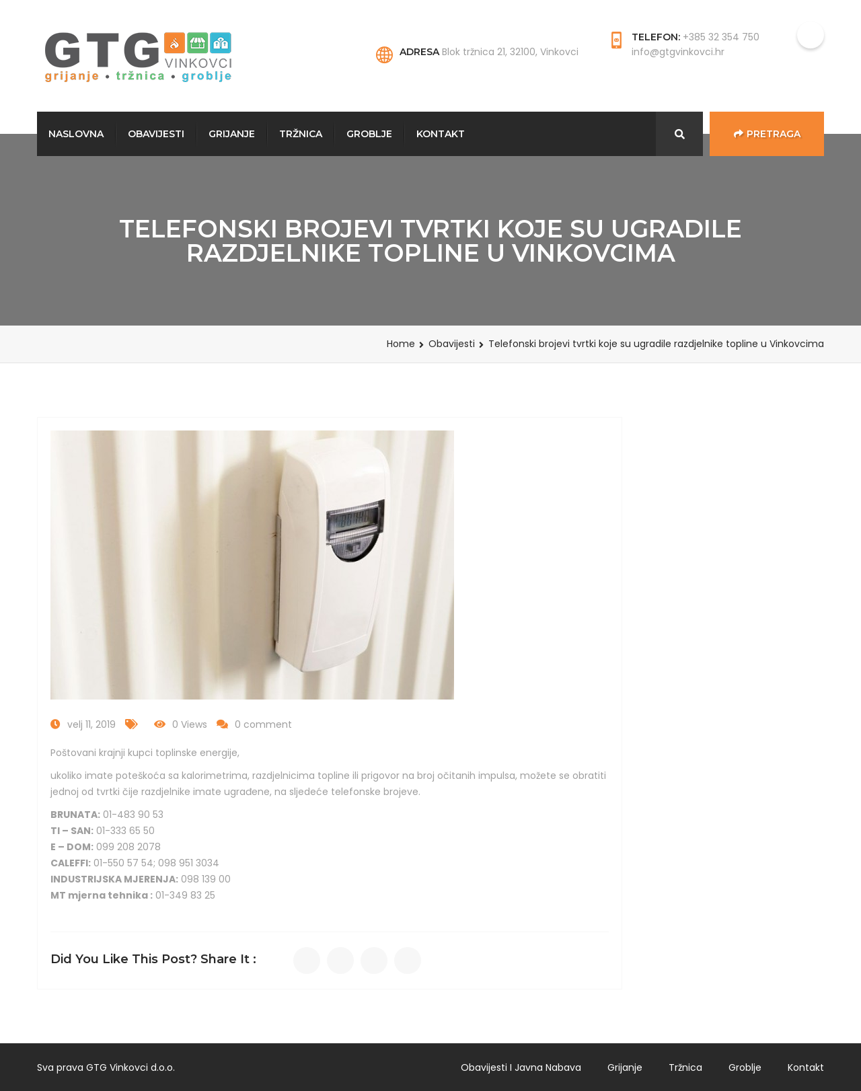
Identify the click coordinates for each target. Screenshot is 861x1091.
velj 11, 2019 (91, 724)
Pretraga (767, 134)
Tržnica (300, 134)
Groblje (369, 134)
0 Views (189, 724)
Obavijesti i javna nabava (521, 1067)
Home (401, 343)
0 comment (263, 724)
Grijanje (232, 134)
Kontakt (440, 134)
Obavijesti (156, 134)
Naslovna (76, 134)
